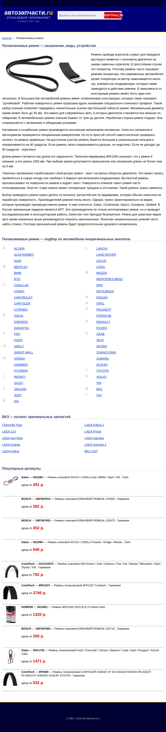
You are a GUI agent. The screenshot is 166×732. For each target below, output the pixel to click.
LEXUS (101, 261)
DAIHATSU (21, 328)
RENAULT (103, 322)
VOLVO (101, 377)
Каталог (7, 38)
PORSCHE (103, 315)
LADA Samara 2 (95, 444)
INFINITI (19, 377)
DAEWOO (21, 322)
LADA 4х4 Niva (12, 438)
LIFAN (100, 267)
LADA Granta (11, 444)
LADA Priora (92, 431)
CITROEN (21, 309)
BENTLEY (21, 267)
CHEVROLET (23, 297)
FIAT (17, 334)
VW (98, 383)
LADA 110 (9, 431)
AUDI (17, 261)
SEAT (100, 340)
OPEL (100, 303)
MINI (99, 285)
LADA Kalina (10, 451)
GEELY (19, 346)
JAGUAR (20, 389)
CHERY (19, 291)
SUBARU (102, 358)
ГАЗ (99, 395)
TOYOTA (102, 370)
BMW (17, 273)
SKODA (101, 346)
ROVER (101, 328)
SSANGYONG (106, 352)
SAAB (100, 334)
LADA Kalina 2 (94, 425)
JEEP (18, 395)
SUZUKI (102, 364)
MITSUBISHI (105, 291)
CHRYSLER (22, 303)
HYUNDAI (21, 370)
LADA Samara (94, 438)
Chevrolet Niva (12, 425)
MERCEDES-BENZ (109, 279)
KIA (16, 401)
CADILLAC (21, 285)
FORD (18, 340)
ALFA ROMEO (24, 254)
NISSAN (102, 297)
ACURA (19, 248)
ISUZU (18, 383)
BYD (17, 279)
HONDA (19, 358)
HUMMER (21, 364)
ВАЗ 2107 (91, 451)
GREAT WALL (23, 352)
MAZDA (101, 273)
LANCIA (101, 248)
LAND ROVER (106, 254)
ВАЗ (99, 389)
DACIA (18, 315)
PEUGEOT (103, 309)
